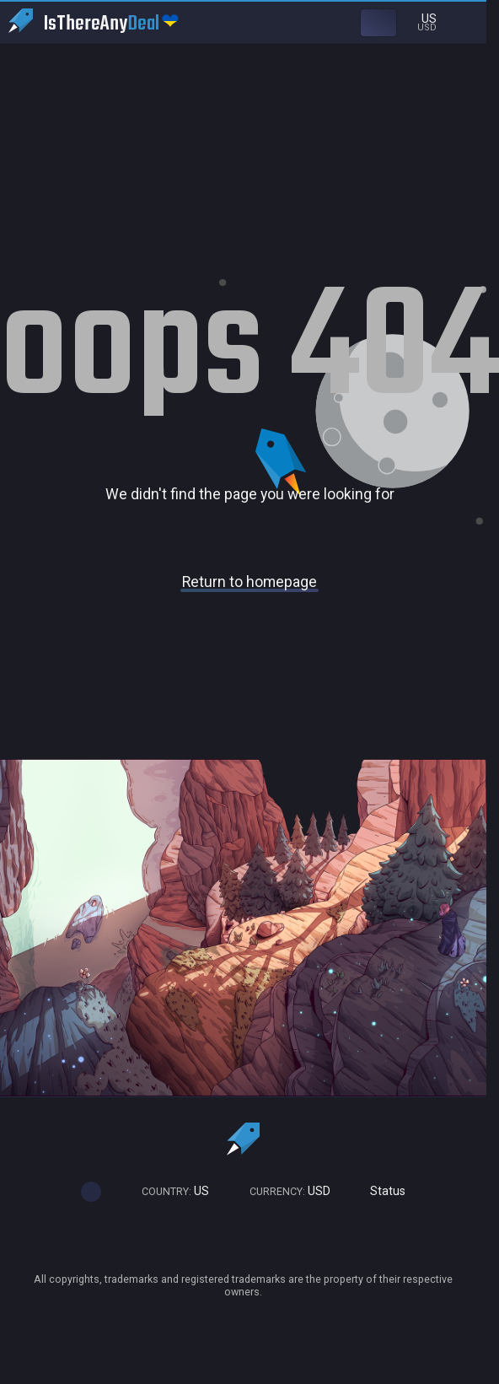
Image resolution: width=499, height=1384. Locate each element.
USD (282, 1191)
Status (380, 1191)
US (167, 1191)
